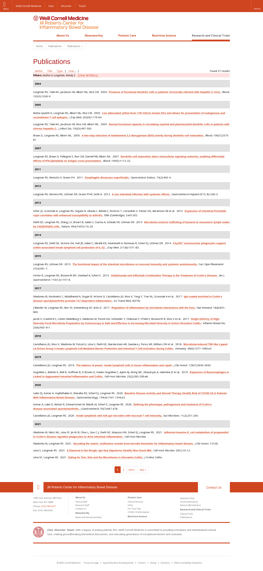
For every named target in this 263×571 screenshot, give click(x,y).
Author (39, 71)
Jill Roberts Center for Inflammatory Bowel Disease (82, 487)
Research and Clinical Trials (211, 35)
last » (143, 469)
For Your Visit (134, 508)
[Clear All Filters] (88, 75)
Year (71, 71)
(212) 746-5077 (48, 506)
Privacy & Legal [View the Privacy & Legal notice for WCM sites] (91, 562)
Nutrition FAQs (187, 498)
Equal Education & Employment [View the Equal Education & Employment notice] (118, 562)
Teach (82, 6)
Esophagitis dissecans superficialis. (107, 177)
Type (59, 71)
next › (132, 469)
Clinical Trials (186, 513)
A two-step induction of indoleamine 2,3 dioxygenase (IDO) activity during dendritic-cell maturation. (143, 135)
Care (51, 6)
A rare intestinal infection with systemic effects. (141, 194)
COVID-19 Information (138, 512)
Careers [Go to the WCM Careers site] (142, 562)
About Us (62, 35)
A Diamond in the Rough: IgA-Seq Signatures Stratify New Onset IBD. (109, 450)
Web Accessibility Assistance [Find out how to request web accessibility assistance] (188, 562)
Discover (66, 6)
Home (37, 35)
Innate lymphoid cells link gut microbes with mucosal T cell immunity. (119, 415)
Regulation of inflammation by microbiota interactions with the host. (153, 307)
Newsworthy (94, 35)
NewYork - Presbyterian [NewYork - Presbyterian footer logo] (160, 550)
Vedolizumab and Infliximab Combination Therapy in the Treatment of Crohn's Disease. (164, 275)
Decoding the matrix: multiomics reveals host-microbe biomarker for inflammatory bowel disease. (133, 443)
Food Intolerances (189, 501)
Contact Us (214, 487)
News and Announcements (88, 517)
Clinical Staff (81, 501)
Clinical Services (135, 501)
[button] (257, 6)
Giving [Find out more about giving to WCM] (153, 562)
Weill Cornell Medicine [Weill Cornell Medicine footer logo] (106, 550)
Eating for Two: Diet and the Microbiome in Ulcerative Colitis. (105, 457)
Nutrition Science (164, 35)
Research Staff (82, 505)
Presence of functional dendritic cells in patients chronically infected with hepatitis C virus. (165, 92)
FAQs (130, 505)
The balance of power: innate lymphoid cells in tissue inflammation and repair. (124, 365)
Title (49, 71)
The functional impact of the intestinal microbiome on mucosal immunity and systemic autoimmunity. (134, 264)
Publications (186, 517)
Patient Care (127, 35)
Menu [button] (6, 8)
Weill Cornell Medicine (28, 6)
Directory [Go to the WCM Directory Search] (165, 562)
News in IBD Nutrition (190, 505)
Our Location (38, 487)
